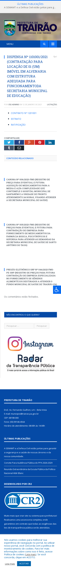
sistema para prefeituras (44, 515)
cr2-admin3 (13, 104)
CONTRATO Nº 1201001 (24, 113)
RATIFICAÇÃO (18, 124)
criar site (24, 515)
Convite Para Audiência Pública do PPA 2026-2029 (28, 462)
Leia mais (31, 554)
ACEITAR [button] (24, 563)
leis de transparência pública (18, 527)
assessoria (26, 519)
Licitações (52, 104)
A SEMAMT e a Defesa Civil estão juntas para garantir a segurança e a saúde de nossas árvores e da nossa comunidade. (31, 7)
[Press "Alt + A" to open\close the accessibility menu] (57, 290)
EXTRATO (16, 118)
